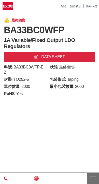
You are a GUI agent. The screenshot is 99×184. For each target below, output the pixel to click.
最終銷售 (67, 67)
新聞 (63, 6)
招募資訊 (75, 6)
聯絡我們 (91, 6)
